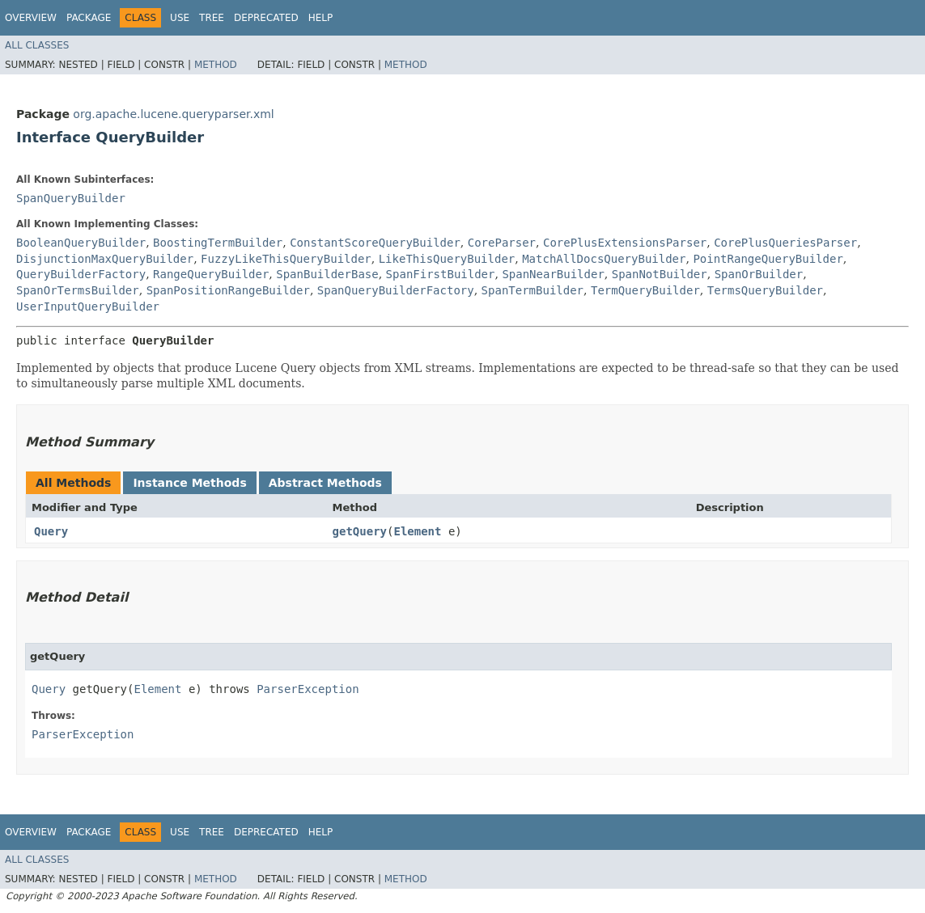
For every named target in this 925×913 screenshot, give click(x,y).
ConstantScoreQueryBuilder (375, 242)
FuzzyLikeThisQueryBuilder (286, 258)
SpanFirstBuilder (440, 274)
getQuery (360, 531)
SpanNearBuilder (553, 274)
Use (179, 17)
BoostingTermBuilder (217, 242)
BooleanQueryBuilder (81, 242)
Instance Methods (189, 482)
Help (320, 17)
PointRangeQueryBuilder (767, 258)
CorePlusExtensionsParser (624, 242)
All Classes (37, 45)
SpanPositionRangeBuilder (228, 290)
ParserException (308, 689)
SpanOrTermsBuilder (77, 290)
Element (417, 531)
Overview (31, 17)
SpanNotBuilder (659, 274)
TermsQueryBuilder (765, 290)
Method (215, 64)
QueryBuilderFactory (81, 274)
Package (88, 17)
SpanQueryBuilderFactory (395, 290)
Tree (211, 17)
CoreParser (502, 242)
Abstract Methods (325, 482)
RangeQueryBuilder (211, 274)
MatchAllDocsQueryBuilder (603, 258)
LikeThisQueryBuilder (447, 258)
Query (51, 531)
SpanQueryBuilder (70, 198)
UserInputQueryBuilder (87, 306)
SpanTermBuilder (532, 290)
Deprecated (266, 17)
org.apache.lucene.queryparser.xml (173, 114)
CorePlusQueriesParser (785, 242)
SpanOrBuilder (759, 274)
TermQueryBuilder (645, 290)
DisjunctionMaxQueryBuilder (104, 258)
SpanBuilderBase (327, 274)
